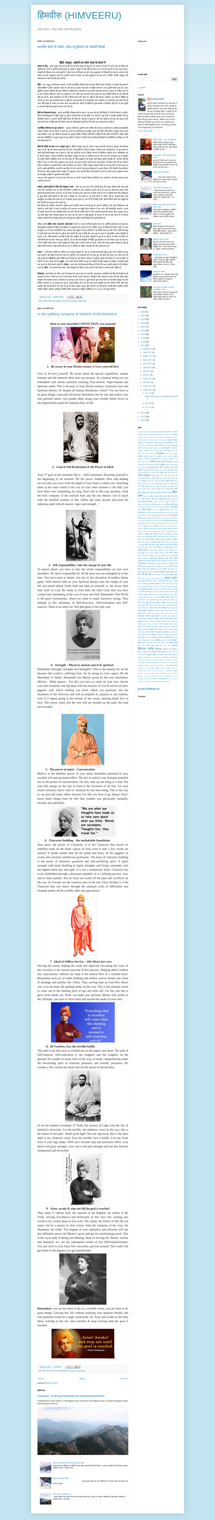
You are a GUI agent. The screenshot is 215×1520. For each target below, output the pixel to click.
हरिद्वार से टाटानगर (147, 643)
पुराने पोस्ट (124, 1379)
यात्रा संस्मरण (154, 581)
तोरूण (172, 510)
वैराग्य (143, 602)
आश (150, 451)
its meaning (152, 665)
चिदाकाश (165, 484)
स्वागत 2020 (148, 637)
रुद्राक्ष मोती (174, 586)
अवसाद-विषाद (162, 443)
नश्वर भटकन (170, 526)
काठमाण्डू (175, 462)
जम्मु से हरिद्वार (163, 486)
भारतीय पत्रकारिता (161, 561)
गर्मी (169, 475)
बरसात (163, 555)
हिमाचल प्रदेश (146, 648)
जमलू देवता (152, 486)
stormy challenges (165, 676)
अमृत (165, 440)
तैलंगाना (167, 510)
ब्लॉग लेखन (168, 558)
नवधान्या (150, 526)
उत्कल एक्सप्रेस (150, 453)
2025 (143, 315)
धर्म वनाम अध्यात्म (160, 520)
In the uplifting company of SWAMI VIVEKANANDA (77, 314)
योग (139, 584)
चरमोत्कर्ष (157, 481)
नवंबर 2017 (147, 352)
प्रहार (143, 553)
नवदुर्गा (146, 526)
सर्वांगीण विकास (173, 624)
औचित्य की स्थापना (159, 459)
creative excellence (170, 657)
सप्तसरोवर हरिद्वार (152, 618)
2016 (143, 413)
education (148, 660)
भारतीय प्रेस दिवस (172, 561)
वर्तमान (166, 594)
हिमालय (159, 649)
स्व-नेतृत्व (166, 635)
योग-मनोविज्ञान (144, 584)
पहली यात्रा (168, 542)
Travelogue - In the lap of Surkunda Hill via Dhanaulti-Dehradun (71, 1396)
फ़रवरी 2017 (148, 386)
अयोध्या (175, 440)
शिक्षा (159, 608)
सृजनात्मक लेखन (150, 632)
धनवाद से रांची (168, 518)
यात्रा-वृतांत (161, 581)
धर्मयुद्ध (176, 520)
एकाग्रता (169, 456)
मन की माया (164, 566)
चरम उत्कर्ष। (150, 481)
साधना (144, 627)
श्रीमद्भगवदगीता (142, 613)
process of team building (147, 673)
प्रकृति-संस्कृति (153, 550)
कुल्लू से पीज (145, 467)
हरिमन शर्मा (165, 643)
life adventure (161, 665)
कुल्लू (163, 464)
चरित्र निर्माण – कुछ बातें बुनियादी (164, 140)
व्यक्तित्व (163, 602)
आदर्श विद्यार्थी (165, 448)
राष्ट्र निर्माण (167, 586)
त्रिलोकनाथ (141, 512)
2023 (143, 323)
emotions (155, 660)
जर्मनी (144, 489)
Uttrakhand (148, 681)
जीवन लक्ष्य (163, 496)
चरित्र (162, 481)
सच (161, 616)
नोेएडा (172, 531)
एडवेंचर (175, 456)
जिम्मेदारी (167, 489)
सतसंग (169, 616)
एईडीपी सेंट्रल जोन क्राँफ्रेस (153, 456)
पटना (163, 534)
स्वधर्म (176, 635)
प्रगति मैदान (161, 550)
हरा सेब (153, 640)
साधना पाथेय (158, 627)
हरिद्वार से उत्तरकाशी (165, 640)
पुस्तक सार (141, 547)
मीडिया (140, 572)
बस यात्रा (174, 555)
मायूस (168, 569)
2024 (143, 319)
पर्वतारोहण (175, 539)
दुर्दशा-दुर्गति (155, 515)
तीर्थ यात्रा (146, 509)
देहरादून (140, 518)
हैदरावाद (162, 654)
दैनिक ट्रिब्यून (147, 518)
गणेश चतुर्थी (163, 475)
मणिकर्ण (167, 563)
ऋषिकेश (140, 456)
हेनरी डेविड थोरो (142, 654)
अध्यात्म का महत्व (152, 437)
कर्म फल (175, 459)
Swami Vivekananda (77, 1371)
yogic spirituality (164, 681)
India (171, 662)
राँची (170, 584)
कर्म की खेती (169, 459)
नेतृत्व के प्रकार (142, 531)
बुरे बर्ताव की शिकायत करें (148, 689)
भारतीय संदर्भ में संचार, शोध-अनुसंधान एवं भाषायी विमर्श (71, 47)
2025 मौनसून (148, 432)
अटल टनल (168, 434)
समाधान (165, 624)
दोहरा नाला (160, 518)
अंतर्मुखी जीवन (161, 432)
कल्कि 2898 (141, 462)
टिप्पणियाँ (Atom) (51, 1383)
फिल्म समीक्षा (174, 553)
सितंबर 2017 (148, 360)
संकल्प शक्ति (160, 613)
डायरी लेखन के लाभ (160, 255)
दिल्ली (150, 512)
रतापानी (163, 584)
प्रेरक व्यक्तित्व (154, 553)
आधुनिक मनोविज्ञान (143, 451)
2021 (143, 330)
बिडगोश (161, 558)
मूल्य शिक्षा (167, 572)
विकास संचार (170, 597)
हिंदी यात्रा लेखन (165, 645)
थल (147, 512)
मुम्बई (161, 572)
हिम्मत (166, 652)
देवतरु (160, 515)
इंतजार (162, 451)
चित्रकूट (159, 484)
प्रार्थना (148, 553)
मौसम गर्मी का (161, 575)
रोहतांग (155, 589)
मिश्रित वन (174, 569)
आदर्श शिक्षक (174, 448)
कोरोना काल (163, 470)
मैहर (153, 575)
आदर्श (139, 448)
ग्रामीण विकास (170, 478)
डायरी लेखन (174, 504)
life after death (172, 665)
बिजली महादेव (153, 558)
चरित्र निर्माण (169, 481)
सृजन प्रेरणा (141, 632)
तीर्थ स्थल (156, 510)
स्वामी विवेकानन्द (64, 1371)
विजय (152, 600)
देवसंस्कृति (174, 515)
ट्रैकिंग (167, 504)
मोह (156, 575)
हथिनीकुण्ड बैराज (145, 640)
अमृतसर (169, 440)
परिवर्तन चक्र (161, 537)
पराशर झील (149, 537)
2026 (143, 312)
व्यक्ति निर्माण (156, 602)
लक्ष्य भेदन (170, 589)
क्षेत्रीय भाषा (51, 301)
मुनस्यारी (157, 572)
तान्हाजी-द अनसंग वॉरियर (161, 507)
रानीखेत (149, 586)
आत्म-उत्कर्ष (168, 445)
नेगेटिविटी (175, 529)
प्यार (163, 547)
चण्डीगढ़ (143, 481)
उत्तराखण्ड (160, 453)
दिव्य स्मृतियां (148, 515)
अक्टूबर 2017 (148, 356)
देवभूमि (169, 515)
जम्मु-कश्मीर (171, 486)
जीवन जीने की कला (164, 493)
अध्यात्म (175, 434)
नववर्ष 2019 (162, 526)
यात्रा (167, 575)
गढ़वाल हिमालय (144, 475)
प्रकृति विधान (174, 547)
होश (166, 654)
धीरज (139, 523)
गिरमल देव (155, 478)
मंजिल (160, 563)
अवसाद (156, 443)
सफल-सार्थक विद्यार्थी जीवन (169, 618)
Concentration (156, 657)
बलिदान (168, 555)
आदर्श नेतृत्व (145, 448)
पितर (146, 545)
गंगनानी (143, 473)
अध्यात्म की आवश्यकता (164, 437)
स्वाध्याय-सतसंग (157, 637)
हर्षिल (176, 643)
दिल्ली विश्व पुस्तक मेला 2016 (160, 512)
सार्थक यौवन (166, 627)
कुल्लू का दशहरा (170, 465)
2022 (143, 327)
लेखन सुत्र (174, 592)
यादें (167, 581)
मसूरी (148, 569)
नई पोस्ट (41, 1379)
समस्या (149, 624)
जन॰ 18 (148, 403)
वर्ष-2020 (171, 594)
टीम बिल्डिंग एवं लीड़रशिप (150, 504)
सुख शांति (146, 629)
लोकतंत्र (145, 594)
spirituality (154, 676)
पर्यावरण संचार (159, 539)
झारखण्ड (150, 502)
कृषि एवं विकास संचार (166, 467)
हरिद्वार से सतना (157, 643)
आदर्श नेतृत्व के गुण (154, 448)
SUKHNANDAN (157, 99)
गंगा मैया (156, 473)
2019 (143, 338)
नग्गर (164, 523)
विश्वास (173, 600)
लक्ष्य (158, 589)
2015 (143, 416)
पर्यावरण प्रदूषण (149, 539)
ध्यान (142, 523)
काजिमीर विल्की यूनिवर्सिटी (164, 462)
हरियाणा (171, 643)
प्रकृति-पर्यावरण (143, 550)
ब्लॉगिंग (175, 558)
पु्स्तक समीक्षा (149, 547)
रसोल (167, 584)
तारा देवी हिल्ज (173, 507)
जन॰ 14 (148, 407)
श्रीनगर (166, 610)
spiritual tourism (143, 676)
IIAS (155, 662)
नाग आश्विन (144, 529)
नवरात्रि (156, 526)
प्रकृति (167, 547)
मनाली (170, 566)
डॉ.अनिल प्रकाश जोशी (144, 507)
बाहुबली (140, 558)
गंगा (147, 473)
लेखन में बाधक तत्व (154, 592)
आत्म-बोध (175, 445)
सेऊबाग (158, 632)
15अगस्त (140, 432)
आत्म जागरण (159, 445)
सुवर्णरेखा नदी (161, 629)
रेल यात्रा (149, 589)
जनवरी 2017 (148, 390)
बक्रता (147, 555)
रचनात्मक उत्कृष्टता (155, 584)
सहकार (140, 627)
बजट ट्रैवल (157, 555)
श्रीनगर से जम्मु (173, 610)
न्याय (176, 531)
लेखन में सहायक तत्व (165, 592)
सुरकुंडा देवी (153, 629)
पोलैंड (159, 547)
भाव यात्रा (150, 563)
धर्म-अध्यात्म (54, 1371)
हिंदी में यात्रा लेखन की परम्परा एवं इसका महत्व (68, 1463)
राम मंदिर (154, 586)
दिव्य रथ (172, 512)
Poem (175, 671)
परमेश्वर (143, 537)
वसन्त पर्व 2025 (151, 597)
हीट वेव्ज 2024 (173, 652)
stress (176, 676)
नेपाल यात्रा (151, 531)
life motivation (150, 668)
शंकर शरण (170, 602)
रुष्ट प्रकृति (141, 589)
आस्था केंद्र (155, 451)
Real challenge (161, 673)
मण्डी (139, 566)
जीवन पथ (146, 496)
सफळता (146, 621)
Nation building (165, 668)
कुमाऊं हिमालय (151, 465)
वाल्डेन (158, 597)
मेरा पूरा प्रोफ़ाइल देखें (145, 131)
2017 (143, 345)
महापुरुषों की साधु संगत (161, 239)
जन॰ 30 (148, 393)
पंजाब (159, 534)
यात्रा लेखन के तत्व (158, 578)
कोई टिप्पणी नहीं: (58, 297)
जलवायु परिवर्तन (151, 489)
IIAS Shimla (161, 662)
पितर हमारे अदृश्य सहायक (156, 545)
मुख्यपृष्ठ (82, 1379)
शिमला (164, 608)
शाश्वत (151, 605)
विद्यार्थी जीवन (159, 600)
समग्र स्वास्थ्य (171, 621)
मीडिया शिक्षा (145, 572)
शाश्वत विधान (145, 608)
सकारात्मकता (155, 616)
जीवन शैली (170, 496)
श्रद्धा (162, 610)
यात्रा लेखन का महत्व (144, 578)
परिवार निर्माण (169, 537)
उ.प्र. (173, 451)
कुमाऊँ (144, 465)
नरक (170, 523)
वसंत (145, 597)
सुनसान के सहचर (159, 271)
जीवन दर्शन (46, 1371)
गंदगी (169, 473)
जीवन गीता (153, 493)
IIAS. (167, 662)
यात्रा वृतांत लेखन (143, 581)
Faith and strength (165, 660)
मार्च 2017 (147, 382)
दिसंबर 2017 (148, 349)
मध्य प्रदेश (158, 566)
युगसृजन (171, 581)
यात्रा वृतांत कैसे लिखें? (61, 1478)
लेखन (139, 592)
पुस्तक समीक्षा (173, 545)
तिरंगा (139, 510)
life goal (141, 668)
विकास (163, 597)
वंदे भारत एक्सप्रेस (159, 594)
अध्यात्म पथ (145, 440)
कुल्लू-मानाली (154, 467)
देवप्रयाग (164, 515)
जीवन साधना (146, 499)
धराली (173, 518)
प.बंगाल (140, 534)
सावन (172, 627)
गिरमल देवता (162, 478)
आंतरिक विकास (149, 445)
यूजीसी (176, 581)
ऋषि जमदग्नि (174, 453)
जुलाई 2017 (147, 367)
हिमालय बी (141, 652)
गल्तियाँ (173, 475)
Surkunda (147, 679)
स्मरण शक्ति (144, 635)
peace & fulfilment (165, 671)
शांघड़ (143, 605)
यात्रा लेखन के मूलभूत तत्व (62, 1494)
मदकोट (143, 566)
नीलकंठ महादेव (167, 529)
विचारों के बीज (146, 600)
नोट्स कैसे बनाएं (165, 531)
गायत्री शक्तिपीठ (142, 478)
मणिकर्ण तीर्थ (174, 563)
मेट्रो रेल (175, 572)
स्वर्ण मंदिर (141, 637)
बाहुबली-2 (145, 558)
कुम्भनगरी (157, 465)
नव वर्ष (173, 523)
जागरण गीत (160, 489)
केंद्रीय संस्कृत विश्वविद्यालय (151, 470)
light (157, 668)
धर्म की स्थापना (146, 520)
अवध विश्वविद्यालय (148, 443)
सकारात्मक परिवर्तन (144, 616)
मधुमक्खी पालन (150, 566)
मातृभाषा (58, 301)
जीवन (140, 492)
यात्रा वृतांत (171, 578)
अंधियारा (146, 434)
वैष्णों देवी (148, 602)
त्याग (176, 510)
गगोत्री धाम (174, 473)
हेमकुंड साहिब (152, 654)
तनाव (152, 507)
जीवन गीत (146, 492)
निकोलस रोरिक (152, 529)
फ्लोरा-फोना (141, 555)
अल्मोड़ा (140, 443)
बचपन (151, 555)
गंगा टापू (150, 473)
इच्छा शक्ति (167, 451)
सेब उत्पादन (164, 632)
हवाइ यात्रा (141, 645)
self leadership (172, 673)
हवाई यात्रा (150, 645)
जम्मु (157, 486)
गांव (176, 475)
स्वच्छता (171, 635)
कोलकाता (170, 470)
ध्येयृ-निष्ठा (147, 523)
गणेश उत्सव (155, 475)
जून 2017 (147, 371)
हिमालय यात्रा (148, 652)
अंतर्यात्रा (168, 432)
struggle (140, 679)
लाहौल (176, 589)
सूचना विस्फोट (170, 629)
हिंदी (84, 301)
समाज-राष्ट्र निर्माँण (157, 624)
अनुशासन (152, 440)
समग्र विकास (152, 621)
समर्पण (144, 624)
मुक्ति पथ (151, 572)
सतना (165, 616)
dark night (141, 660)
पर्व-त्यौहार (168, 539)
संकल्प (153, 613)
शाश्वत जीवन (158, 605)
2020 (143, 334)
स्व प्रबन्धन (152, 635)
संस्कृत (80, 301)
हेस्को (158, 654)
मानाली (164, 569)
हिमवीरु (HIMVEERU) (79, 15)
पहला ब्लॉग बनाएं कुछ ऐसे (145, 542)
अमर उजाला (159, 440)
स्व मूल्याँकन (159, 635)
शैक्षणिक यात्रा (147, 610)
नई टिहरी (153, 523)
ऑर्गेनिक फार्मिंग (150, 459)
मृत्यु (171, 572)
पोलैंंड (154, 547)
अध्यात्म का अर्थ (142, 437)
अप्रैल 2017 (148, 379)
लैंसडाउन (140, 594)
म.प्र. (156, 563)
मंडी (163, 563)
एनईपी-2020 (141, 459)
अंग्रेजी (45, 301)
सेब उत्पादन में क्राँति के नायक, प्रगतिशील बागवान (163, 288)
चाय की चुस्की (153, 484)
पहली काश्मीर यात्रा (159, 542)
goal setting (149, 662)
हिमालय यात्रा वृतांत (158, 652)
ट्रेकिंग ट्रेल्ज (161, 504)
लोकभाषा (65, 301)
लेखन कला (157, 224)
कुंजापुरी (140, 465)
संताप (166, 613)
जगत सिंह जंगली (143, 486)
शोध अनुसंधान (73, 301)
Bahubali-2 (146, 657)
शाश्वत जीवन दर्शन (167, 605)
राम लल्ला (160, 586)
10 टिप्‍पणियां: (57, 1367)
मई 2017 (146, 375)
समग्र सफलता (161, 621)
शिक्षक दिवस (154, 608)
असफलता (169, 443)
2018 (143, 342)
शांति (147, 605)
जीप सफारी (174, 489)
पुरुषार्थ (167, 545)
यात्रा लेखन (174, 575)
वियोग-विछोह (167, 600)
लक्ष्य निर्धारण (163, 589)
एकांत (164, 456)
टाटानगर (155, 502)
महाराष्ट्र (153, 569)
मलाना (144, 569)
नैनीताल (158, 531)
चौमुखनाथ (175, 484)
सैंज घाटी (171, 632)
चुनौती (169, 484)
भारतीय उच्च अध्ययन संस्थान (147, 561)
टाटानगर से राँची (163, 502)
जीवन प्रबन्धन (154, 496)
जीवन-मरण (154, 499)
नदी (167, 523)
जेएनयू (172, 499)
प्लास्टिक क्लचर (164, 553)
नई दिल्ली (159, 523)
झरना (144, 502)
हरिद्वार (158, 640)
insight (146, 665)
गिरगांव (149, 478)
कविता (152, 461)
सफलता (140, 621)
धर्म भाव (153, 520)
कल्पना (147, 462)
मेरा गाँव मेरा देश (144, 574)
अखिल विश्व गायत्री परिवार (157, 434)
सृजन (176, 629)
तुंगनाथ (162, 510)
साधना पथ (150, 627)
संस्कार (171, 613)
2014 (143, 420)
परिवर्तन (155, 537)
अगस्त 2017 (148, 364)
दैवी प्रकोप (154, 518)
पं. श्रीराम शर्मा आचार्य (150, 534)
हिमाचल (175, 645)
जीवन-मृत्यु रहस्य (164, 499)
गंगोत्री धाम (163, 473)
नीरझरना (159, 529)
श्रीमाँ (148, 613)
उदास (167, 453)
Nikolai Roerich (151, 671)
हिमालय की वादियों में (170, 649)
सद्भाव (144, 618)
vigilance (155, 681)
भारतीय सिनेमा (142, 563)
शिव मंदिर (169, 608)
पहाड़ (142, 545)
